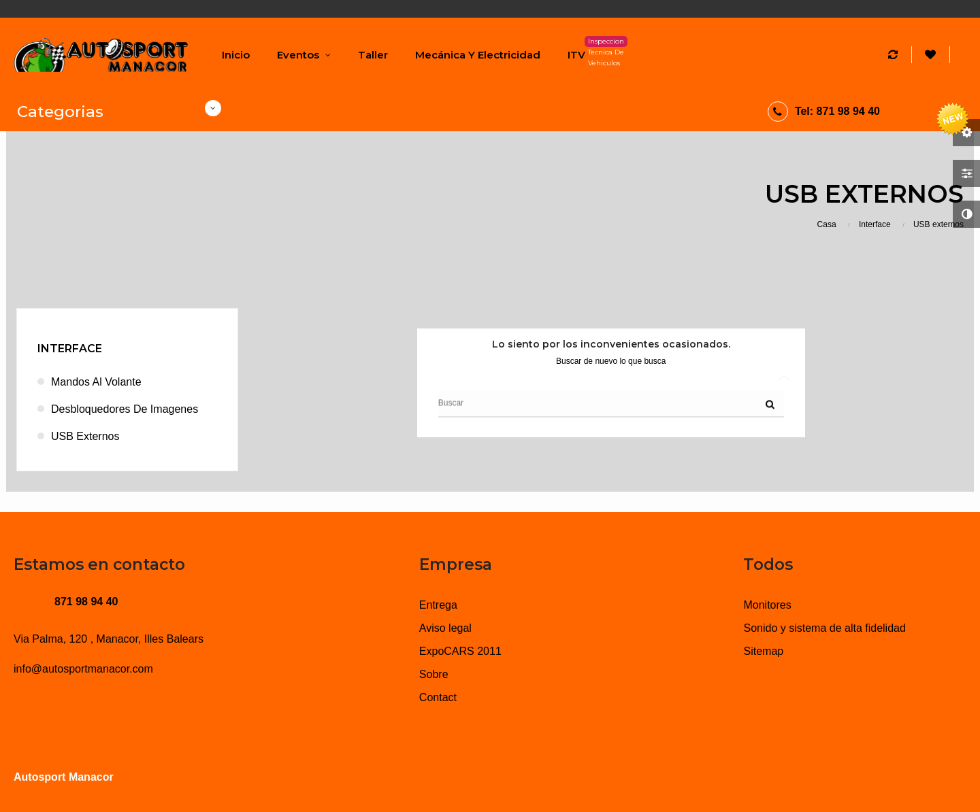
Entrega (438, 605)
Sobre (433, 674)
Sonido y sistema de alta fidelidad (824, 628)
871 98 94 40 (86, 601)
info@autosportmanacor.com (83, 669)
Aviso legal (445, 628)
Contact (438, 697)
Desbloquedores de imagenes (124, 409)
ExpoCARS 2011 (460, 651)
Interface (69, 348)
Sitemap (763, 651)
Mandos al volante (96, 382)
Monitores (767, 605)
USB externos (85, 436)
